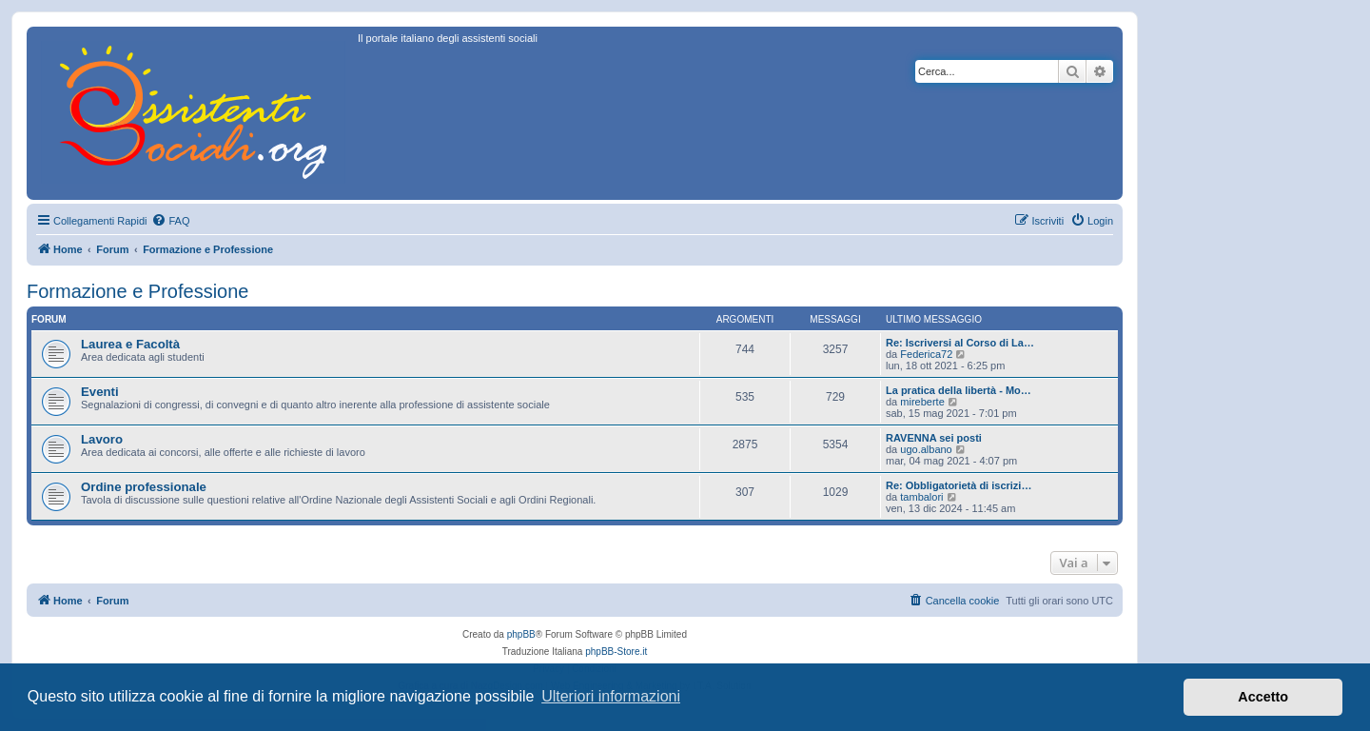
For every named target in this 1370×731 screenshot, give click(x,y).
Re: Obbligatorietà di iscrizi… (958, 485)
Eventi (100, 392)
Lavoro (102, 439)
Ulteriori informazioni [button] (610, 696)
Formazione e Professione (137, 291)
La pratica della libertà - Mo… (958, 390)
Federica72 (926, 354)
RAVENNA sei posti (934, 438)
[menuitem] (170, 220)
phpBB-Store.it (616, 651)
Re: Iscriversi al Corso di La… (960, 342)
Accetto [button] (1263, 696)
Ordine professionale (143, 487)
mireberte (922, 401)
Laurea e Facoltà (130, 344)
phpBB (521, 634)
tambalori (921, 497)
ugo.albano (925, 449)
